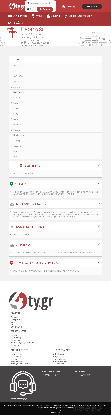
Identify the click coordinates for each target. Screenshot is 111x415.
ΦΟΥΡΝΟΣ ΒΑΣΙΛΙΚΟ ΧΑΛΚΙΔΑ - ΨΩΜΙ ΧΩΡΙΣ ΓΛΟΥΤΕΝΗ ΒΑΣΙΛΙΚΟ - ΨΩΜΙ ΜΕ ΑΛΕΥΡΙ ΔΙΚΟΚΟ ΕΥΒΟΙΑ (56, 253)
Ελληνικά (92, 6)
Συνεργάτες (16, 319)
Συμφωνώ (55, 412)
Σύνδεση (71, 6)
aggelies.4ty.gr (61, 361)
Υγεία (39, 15)
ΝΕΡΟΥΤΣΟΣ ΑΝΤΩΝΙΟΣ (23, 234)
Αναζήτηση (45, 9)
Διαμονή (55, 15)
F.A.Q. (13, 324)
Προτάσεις (16, 338)
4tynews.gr (59, 356)
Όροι (13, 322)
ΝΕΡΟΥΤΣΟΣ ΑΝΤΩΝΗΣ (23, 174)
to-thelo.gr (59, 364)
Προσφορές (16, 340)
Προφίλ (14, 317)
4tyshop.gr (59, 354)
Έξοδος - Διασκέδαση (80, 15)
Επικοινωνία (16, 327)
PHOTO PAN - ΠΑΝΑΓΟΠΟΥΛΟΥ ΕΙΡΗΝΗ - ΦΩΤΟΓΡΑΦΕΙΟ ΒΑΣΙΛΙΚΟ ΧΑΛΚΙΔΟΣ (46, 271)
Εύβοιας (15, 59)
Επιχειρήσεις (19, 15)
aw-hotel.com (61, 359)
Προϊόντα (17, 22)
